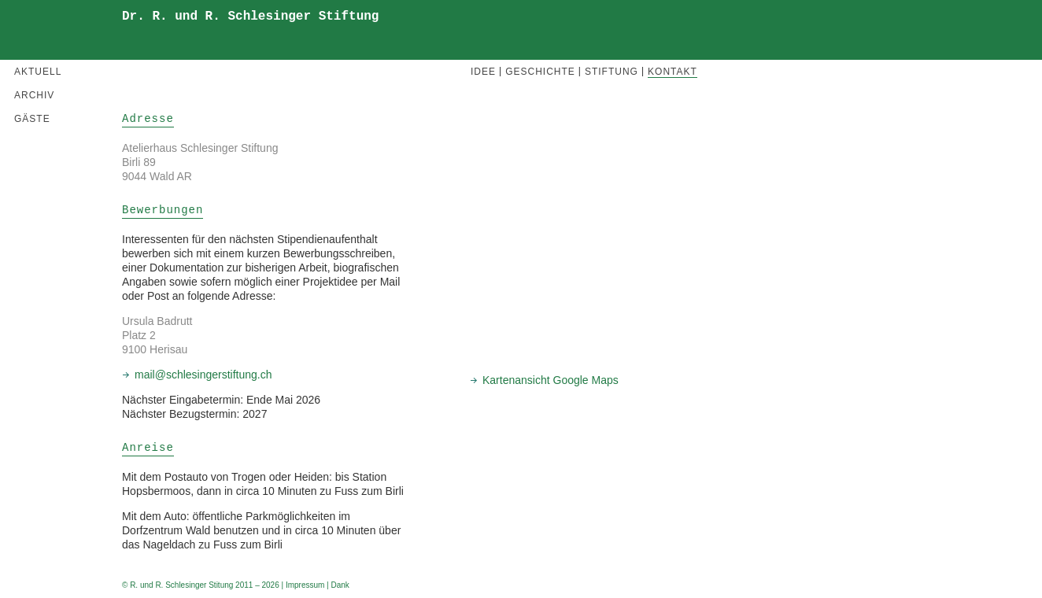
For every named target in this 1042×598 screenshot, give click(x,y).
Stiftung (611, 71)
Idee (483, 71)
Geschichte (540, 71)
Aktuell (37, 71)
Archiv (34, 95)
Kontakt (672, 71)
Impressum (305, 585)
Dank (340, 585)
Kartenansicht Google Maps (550, 380)
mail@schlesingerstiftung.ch (203, 374)
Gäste (32, 118)
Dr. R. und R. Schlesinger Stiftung (250, 16)
